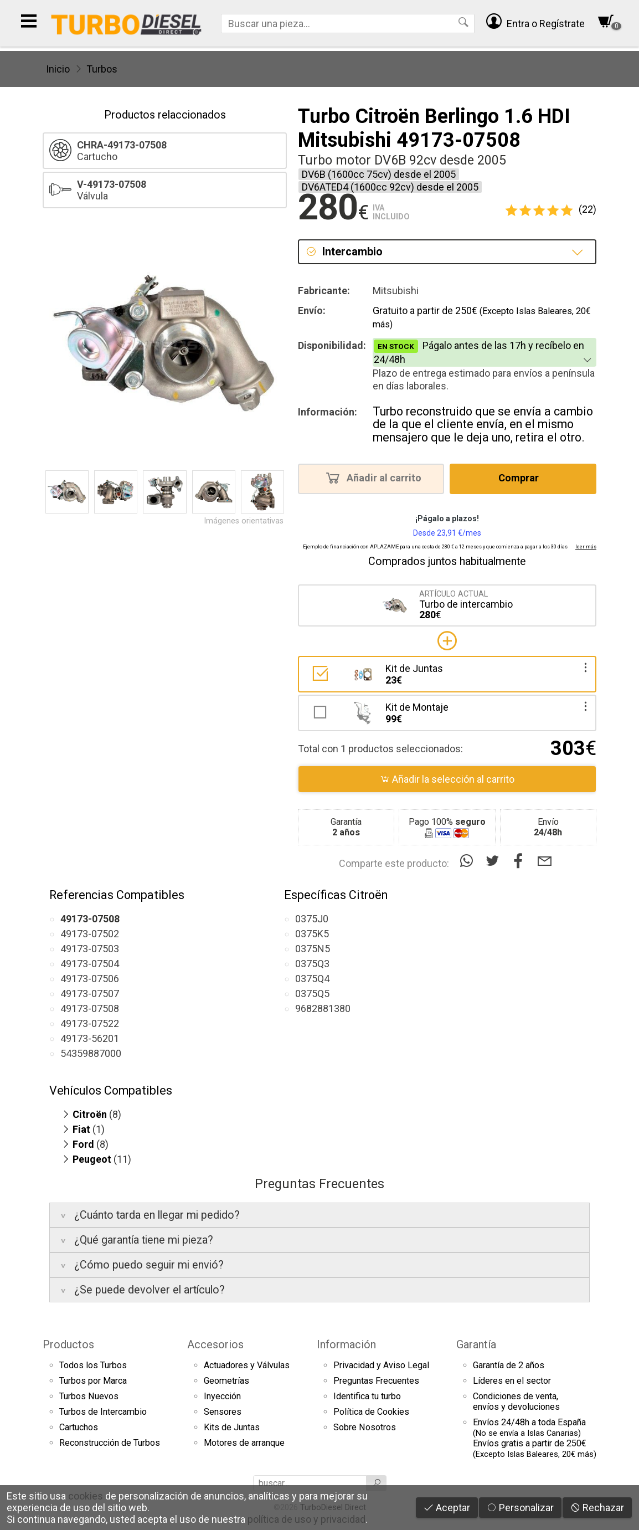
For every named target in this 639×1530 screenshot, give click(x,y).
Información (346, 1344)
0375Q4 (312, 978)
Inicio (58, 69)
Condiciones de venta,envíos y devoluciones (516, 1401)
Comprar (521, 477)
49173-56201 (89, 1038)
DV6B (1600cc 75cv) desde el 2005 (379, 174)
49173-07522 (89, 1023)
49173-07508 (89, 1008)
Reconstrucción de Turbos (109, 1442)
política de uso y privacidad (306, 1519)
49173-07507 (89, 993)
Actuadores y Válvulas (247, 1365)
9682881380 (323, 1008)
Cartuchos (78, 1427)
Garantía (476, 1344)
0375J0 (311, 919)
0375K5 (312, 933)
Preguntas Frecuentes (376, 1380)
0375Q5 (312, 993)
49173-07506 (89, 978)
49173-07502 (89, 933)
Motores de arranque (244, 1442)
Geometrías (226, 1380)
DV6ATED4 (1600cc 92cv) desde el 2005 (390, 187)
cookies (85, 1496)
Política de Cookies (371, 1411)
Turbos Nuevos (88, 1396)
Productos (68, 1344)
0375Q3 (312, 963)
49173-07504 (89, 963)
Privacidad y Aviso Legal (381, 1365)
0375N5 (312, 948)
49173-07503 (89, 948)
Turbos (101, 69)
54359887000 (90, 1053)
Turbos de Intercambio (103, 1411)
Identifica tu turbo (367, 1396)
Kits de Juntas (232, 1427)
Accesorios (215, 1344)
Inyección (222, 1396)
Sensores (222, 1411)
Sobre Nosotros (364, 1427)
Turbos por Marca (93, 1380)
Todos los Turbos (93, 1365)
